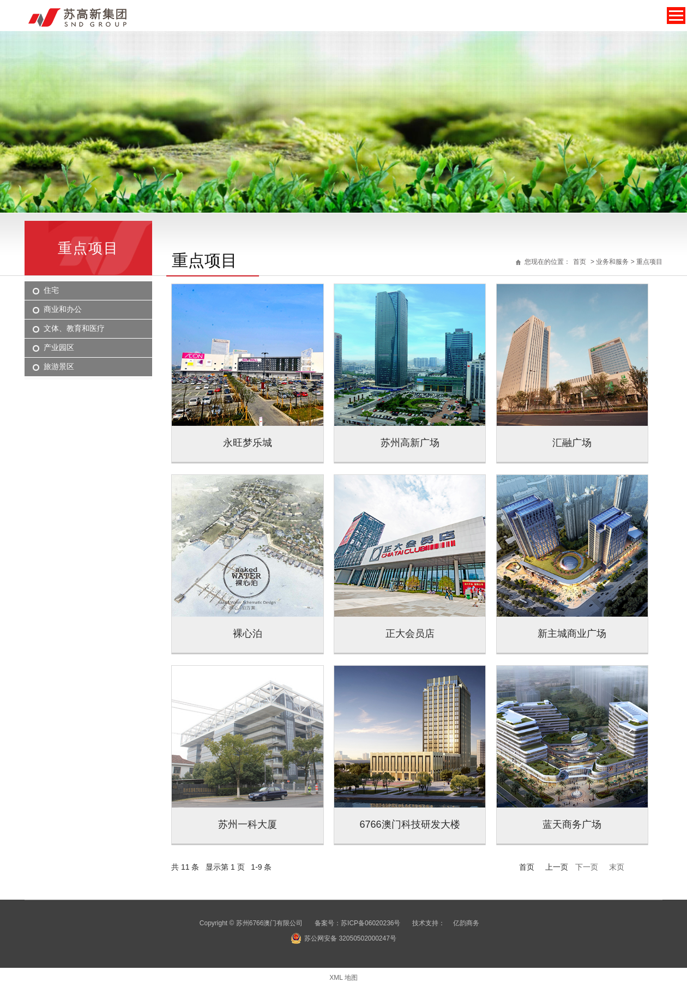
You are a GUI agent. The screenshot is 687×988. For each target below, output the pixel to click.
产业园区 (59, 347)
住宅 (51, 290)
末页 (616, 867)
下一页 (586, 867)
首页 (579, 262)
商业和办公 (63, 309)
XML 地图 (343, 977)
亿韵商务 (466, 923)
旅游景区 (59, 366)
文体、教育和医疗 (74, 328)
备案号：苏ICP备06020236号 (357, 923)
